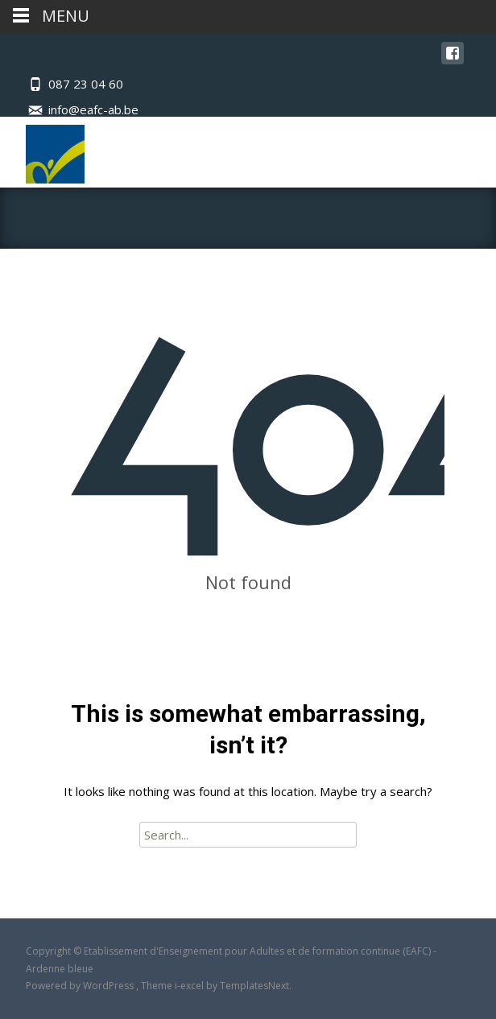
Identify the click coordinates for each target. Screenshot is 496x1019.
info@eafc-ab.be (93, 109)
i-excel (190, 985)
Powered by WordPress (81, 985)
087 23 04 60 (85, 84)
